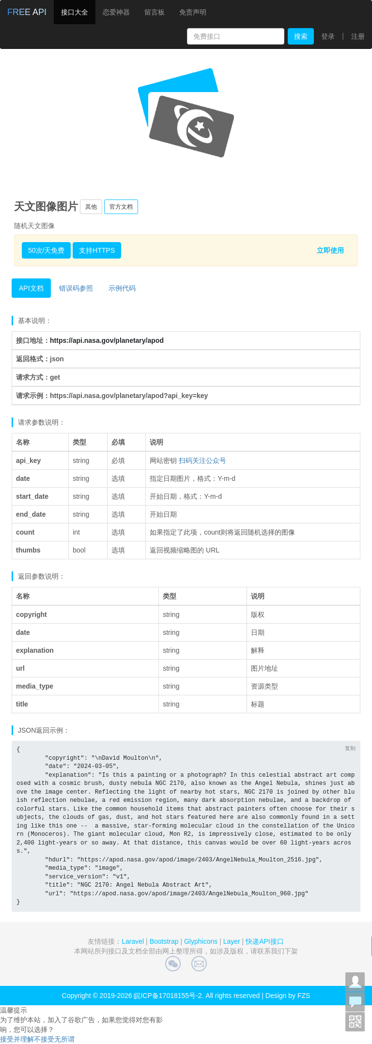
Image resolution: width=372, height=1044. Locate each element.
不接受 (44, 1039)
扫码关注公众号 (202, 460)
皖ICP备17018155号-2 (168, 995)
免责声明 (192, 12)
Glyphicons (200, 941)
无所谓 (64, 1039)
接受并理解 (17, 1039)
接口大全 (74, 12)
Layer (231, 941)
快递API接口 (265, 941)
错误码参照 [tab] (76, 288)
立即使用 (330, 250)
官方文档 (121, 206)
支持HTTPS (97, 250)
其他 (91, 206)
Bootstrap (164, 941)
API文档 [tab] (31, 288)
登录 (328, 36)
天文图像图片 (46, 206)
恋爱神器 (116, 12)
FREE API (26, 12)
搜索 (301, 36)
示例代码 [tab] (122, 288)
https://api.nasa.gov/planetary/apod (107, 340)
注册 (358, 36)
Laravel (133, 941)
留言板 (154, 12)
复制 (350, 748)
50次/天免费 (46, 250)
